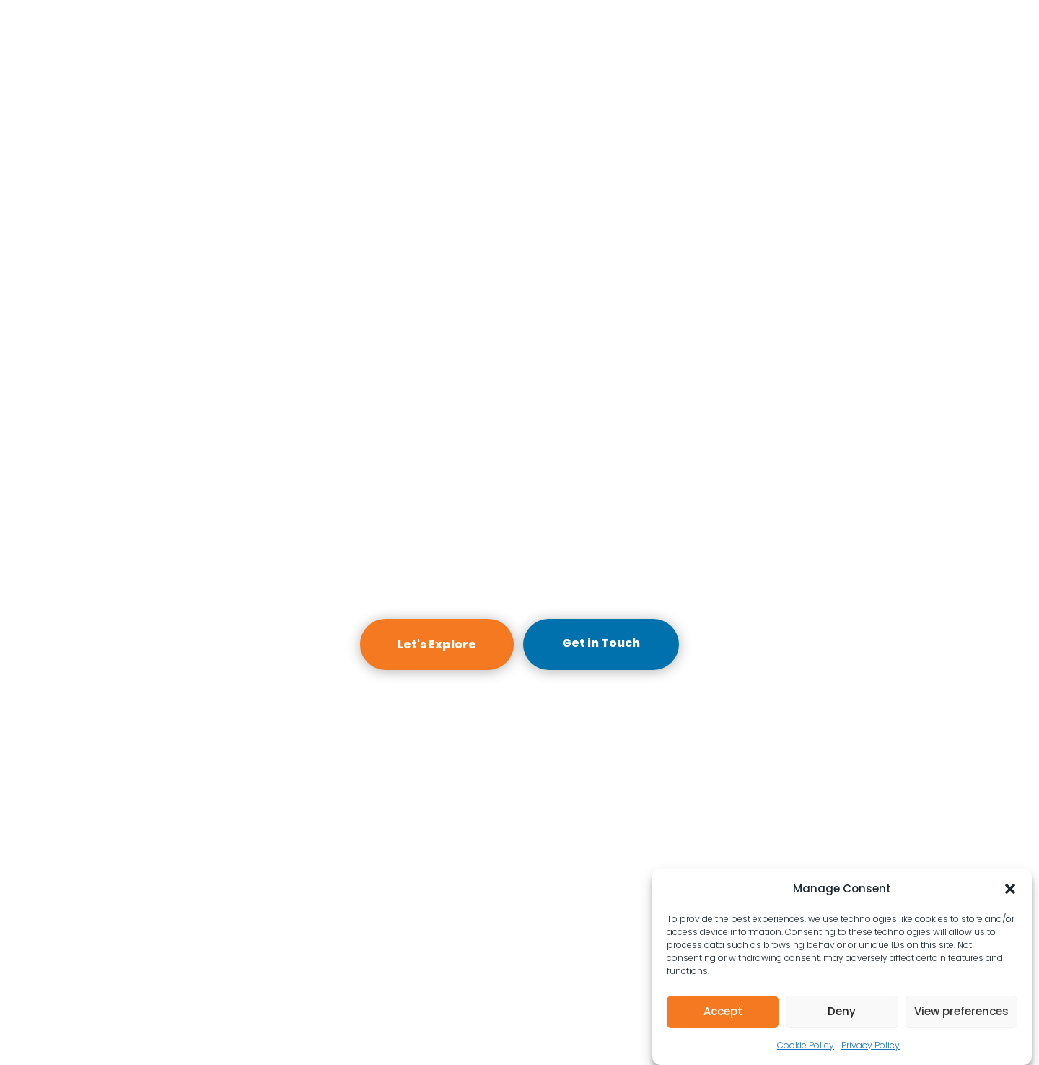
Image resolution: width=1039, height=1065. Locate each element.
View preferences (961, 1011)
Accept (722, 1011)
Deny (842, 1011)
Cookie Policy (805, 1045)
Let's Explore (437, 644)
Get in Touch (601, 643)
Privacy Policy (870, 1045)
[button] (1010, 889)
